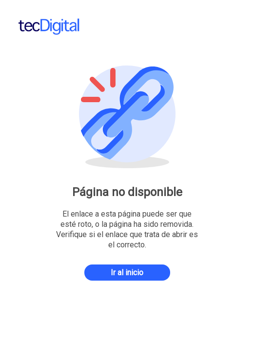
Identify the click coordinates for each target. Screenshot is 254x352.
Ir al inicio (127, 272)
